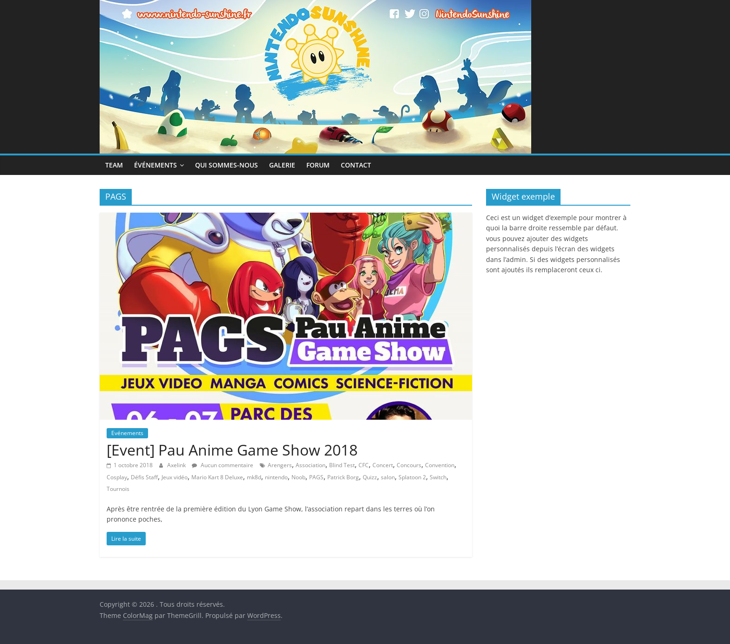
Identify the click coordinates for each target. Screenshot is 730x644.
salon (388, 477)
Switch (438, 477)
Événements (155, 165)
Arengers (280, 465)
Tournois (118, 489)
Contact (356, 165)
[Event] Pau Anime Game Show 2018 (232, 450)
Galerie (282, 165)
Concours (409, 465)
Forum (318, 165)
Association (310, 465)
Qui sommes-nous (226, 165)
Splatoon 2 (412, 477)
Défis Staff (144, 477)
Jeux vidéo (175, 477)
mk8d (254, 477)
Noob (298, 477)
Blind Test (342, 465)
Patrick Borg (343, 477)
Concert (382, 465)
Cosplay (117, 477)
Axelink (177, 465)
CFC (363, 465)
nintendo (276, 477)
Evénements (127, 433)
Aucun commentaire (222, 465)
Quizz (370, 477)
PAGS (316, 477)
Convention (439, 465)
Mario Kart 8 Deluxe (217, 477)
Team (114, 165)
